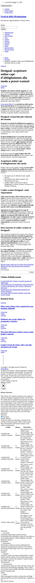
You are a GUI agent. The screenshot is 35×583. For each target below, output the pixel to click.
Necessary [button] (4, 415)
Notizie (6, 44)
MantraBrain (4, 369)
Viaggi (6, 51)
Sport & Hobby (9, 48)
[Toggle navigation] (1, 24)
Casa (5, 38)
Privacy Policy (8, 11)
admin (2, 87)
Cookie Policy (8, 12)
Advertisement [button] (5, 562)
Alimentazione (8, 32)
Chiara (3, 314)
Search (3, 25)
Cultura (6, 39)
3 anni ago (4, 86)
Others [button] (3, 572)
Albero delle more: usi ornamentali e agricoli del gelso (17, 284)
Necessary (6, 417)
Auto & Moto (8, 36)
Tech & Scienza (9, 49)
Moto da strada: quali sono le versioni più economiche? (17, 264)
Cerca (31, 272)
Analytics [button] (3, 552)
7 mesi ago (4, 338)
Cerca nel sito (5, 269)
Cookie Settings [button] (5, 381)
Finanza (6, 41)
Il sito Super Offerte (7, 104)
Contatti (6, 9)
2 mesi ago (4, 312)
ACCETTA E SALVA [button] (7, 581)
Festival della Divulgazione (13, 16)
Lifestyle (7, 43)
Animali (6, 34)
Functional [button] (4, 531)
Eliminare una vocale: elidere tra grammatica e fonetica (13, 320)
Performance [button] (4, 541)
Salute (6, 46)
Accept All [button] (14, 381)
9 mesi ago (4, 350)
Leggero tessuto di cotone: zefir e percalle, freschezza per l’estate (16, 346)
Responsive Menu (6, 5)
